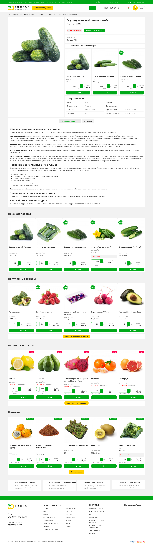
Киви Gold (95, 445)
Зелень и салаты (49, 517)
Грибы (45, 511)
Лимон (12, 379)
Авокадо (40, 379)
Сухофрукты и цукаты (50, 523)
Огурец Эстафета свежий (130, 76)
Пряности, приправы (50, 529)
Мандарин (95, 379)
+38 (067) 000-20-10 (17, 517)
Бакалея (46, 526)
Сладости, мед (71, 508)
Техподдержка (94, 530)
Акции (69, 2)
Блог (43, 2)
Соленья (69, 514)
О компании (51, 2)
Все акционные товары (76, 403)
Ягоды (68, 520)
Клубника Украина (44, 312)
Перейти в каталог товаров (76, 336)
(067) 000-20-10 (111, 8)
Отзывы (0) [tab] (88, 121)
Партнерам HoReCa (32, 2)
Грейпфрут (123, 379)
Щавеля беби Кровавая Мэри (76, 445)
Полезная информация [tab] (70, 121)
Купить (78, 92)
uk (97, 2)
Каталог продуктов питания (23, 14)
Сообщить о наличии (94, 30)
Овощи (40, 14)
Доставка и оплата (15, 2)
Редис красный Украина (101, 312)
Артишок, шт (14, 312)
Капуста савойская (127, 445)
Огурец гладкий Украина (103, 76)
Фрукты (45, 514)
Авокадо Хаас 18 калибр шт (130, 312)
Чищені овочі (71, 517)
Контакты (61, 2)
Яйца (68, 523)
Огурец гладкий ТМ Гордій (130, 247)
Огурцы (49, 14)
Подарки (69, 526)
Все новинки (76, 472)
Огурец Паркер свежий (101, 247)
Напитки (69, 511)
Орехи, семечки (48, 520)
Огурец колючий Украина (76, 76)
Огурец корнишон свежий (47, 247)
